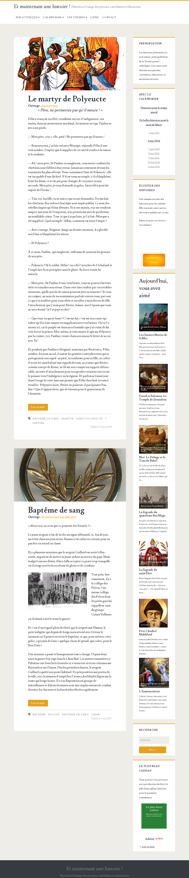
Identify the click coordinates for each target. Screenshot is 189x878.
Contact (109, 17)
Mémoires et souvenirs (150, 562)
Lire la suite (39, 407)
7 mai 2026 (154, 149)
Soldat (54, 714)
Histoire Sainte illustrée (150, 387)
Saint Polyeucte (89, 418)
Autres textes (50, 106)
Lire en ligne (148, 846)
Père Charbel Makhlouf (148, 632)
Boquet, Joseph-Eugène (153, 684)
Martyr (68, 418)
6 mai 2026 (154, 141)
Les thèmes (76, 17)
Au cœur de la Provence (150, 327)
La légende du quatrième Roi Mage (152, 514)
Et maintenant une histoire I (59, 517)
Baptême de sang (45, 418)
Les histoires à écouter (154, 260)
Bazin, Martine (158, 506)
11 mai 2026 (154, 166)
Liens (94, 17)
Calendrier (52, 17)
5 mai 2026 (154, 132)
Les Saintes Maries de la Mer (153, 336)
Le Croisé (145, 625)
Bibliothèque (27, 17)
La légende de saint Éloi (148, 571)
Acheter (149, 838)
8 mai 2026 (154, 153)
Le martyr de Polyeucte (70, 63)
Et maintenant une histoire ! (42, 7)
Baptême (39, 714)
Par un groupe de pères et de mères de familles (153, 388)
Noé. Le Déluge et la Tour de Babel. (152, 459)
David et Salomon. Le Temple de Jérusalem (153, 397)
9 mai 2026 (154, 158)
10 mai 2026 (154, 162)
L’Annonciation (149, 691)
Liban (95, 714)
